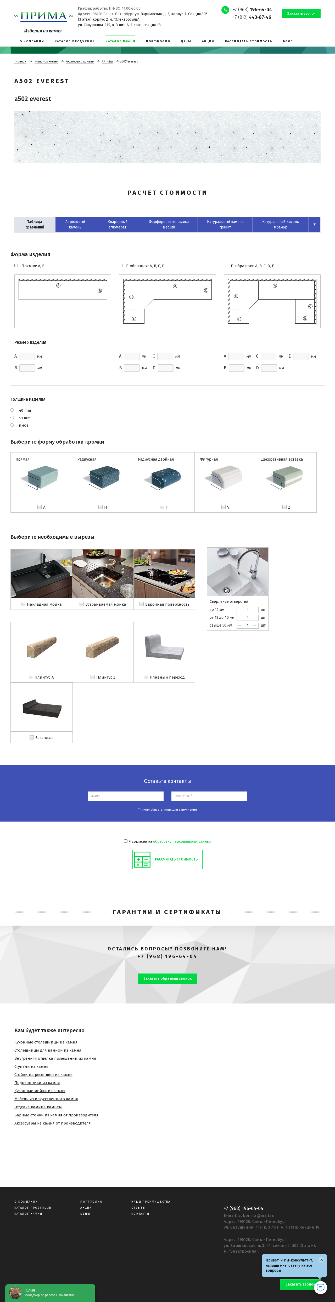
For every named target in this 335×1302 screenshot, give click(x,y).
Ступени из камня (31, 1066)
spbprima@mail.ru (256, 1215)
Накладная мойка (44, 604)
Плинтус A (44, 677)
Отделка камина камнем (38, 1107)
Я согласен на (167, 841)
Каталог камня (46, 61)
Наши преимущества (150, 1201)
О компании (26, 1201)
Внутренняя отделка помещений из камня (55, 1058)
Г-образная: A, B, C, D (145, 265)
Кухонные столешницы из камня (45, 1042)
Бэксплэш (44, 737)
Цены (85, 1213)
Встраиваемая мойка (105, 604)
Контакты (140, 1213)
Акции (86, 1207)
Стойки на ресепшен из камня (43, 1074)
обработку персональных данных (182, 841)
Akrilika (107, 61)
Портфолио (91, 1201)
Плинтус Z (105, 677)
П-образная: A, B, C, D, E (252, 265)
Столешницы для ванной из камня (47, 1050)
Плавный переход (167, 677)
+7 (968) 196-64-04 (167, 956)
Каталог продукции (33, 1207)
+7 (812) (252, 17)
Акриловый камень (80, 61)
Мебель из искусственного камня (46, 1099)
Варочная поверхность (167, 604)
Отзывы (138, 1207)
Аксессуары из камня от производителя (52, 1123)
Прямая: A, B (32, 265)
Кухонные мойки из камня (39, 1090)
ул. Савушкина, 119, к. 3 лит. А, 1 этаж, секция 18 (119, 25)
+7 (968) (252, 10)
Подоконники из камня (37, 1082)
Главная (20, 61)
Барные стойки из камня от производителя (56, 1115)
